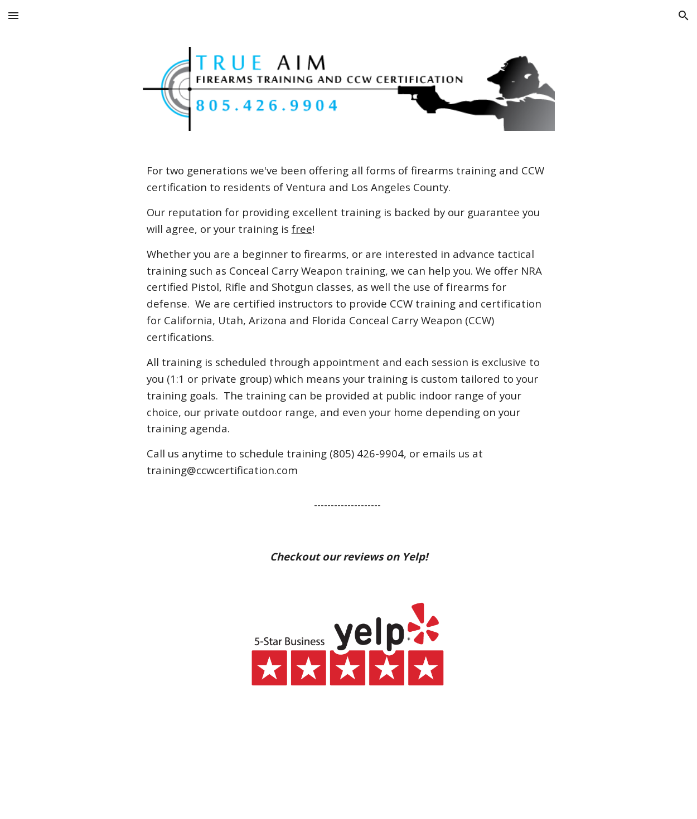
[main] (348, 337)
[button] (13, 15)
